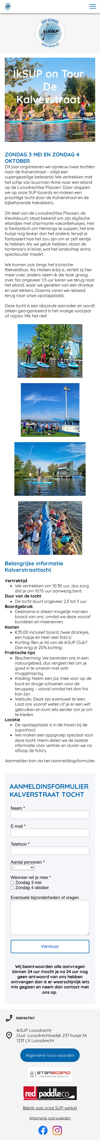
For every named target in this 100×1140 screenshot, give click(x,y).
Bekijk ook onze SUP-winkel (50, 1107)
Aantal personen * (28, 862)
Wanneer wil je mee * (31, 877)
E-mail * (18, 826)
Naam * (18, 808)
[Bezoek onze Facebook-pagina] (43, 1130)
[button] (93, 6)
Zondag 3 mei (28, 882)
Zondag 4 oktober (32, 887)
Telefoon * (20, 844)
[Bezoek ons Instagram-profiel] (57, 1130)
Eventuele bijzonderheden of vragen (45, 897)
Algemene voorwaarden (50, 1118)
